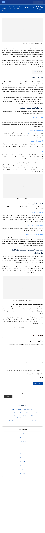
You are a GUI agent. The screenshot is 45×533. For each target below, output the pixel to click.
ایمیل (27, 363)
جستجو (22, 393)
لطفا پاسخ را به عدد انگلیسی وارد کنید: (34, 374)
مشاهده (35, 71)
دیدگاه (41, 348)
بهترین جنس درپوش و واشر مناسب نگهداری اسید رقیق (22, 418)
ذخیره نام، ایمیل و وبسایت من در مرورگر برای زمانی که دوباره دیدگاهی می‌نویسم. (23, 370)
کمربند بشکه (22, 473)
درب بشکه (22, 465)
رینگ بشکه (22, 434)
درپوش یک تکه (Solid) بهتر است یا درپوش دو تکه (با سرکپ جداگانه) (22, 412)
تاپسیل (22, 446)
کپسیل (22, 450)
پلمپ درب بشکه (26, 133)
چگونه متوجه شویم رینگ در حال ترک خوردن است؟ (22, 415)
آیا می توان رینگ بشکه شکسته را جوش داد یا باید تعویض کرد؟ (22, 420)
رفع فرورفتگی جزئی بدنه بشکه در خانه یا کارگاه (22, 409)
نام (42, 363)
